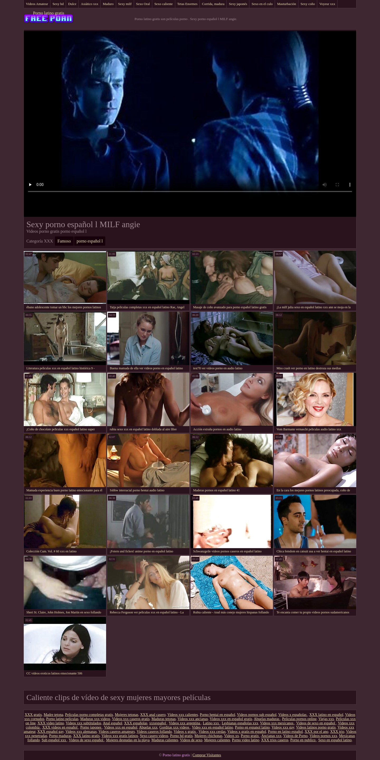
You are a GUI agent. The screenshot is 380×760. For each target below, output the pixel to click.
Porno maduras (60, 736)
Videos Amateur (37, 4)
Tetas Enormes (187, 4)
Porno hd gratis (181, 736)
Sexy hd (58, 4)
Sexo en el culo (262, 4)
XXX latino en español (326, 715)
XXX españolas (135, 723)
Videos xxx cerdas (212, 732)
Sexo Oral (143, 4)
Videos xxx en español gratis (231, 719)
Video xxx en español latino (212, 727)
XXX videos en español (60, 727)
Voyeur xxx (327, 4)
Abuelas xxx (148, 727)
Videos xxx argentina (185, 723)
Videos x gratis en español (246, 732)
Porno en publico (303, 740)
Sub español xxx (54, 740)
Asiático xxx (89, 4)
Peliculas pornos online (299, 719)
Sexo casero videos (154, 736)
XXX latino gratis (86, 736)
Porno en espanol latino (252, 727)
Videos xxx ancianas (193, 719)
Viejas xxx (326, 719)
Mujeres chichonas (208, 736)
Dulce (72, 4)
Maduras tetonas (163, 719)
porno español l (90, 241)
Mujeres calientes (217, 740)
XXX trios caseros (274, 740)
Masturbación (286, 4)
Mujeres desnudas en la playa (128, 740)
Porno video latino (245, 740)
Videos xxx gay (283, 727)
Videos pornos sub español (257, 715)
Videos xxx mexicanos (277, 723)
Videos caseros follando (154, 732)
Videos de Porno (295, 736)
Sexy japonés (238, 4)
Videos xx (231, 736)
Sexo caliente (163, 4)
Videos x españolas (293, 715)
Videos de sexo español (86, 740)
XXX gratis (33, 715)
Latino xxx (211, 723)
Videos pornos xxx (323, 736)
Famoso (64, 241)
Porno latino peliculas (62, 719)
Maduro (108, 4)
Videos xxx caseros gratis (131, 719)
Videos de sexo (191, 740)
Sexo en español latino (335, 740)
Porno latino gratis (48, 13)
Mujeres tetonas (126, 715)
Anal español (112, 723)
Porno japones (91, 727)
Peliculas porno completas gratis (89, 715)
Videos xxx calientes (182, 715)
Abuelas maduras (267, 719)
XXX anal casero (152, 715)
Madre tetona (53, 715)
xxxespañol (158, 723)
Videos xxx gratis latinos (119, 736)
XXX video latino (50, 723)
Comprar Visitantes (207, 755)
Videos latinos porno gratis (316, 727)
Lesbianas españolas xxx (240, 723)
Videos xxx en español (120, 727)
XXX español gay (50, 732)
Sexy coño (308, 4)
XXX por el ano (316, 732)
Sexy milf (125, 4)
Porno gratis (250, 736)
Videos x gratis (185, 732)
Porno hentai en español (217, 715)
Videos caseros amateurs (116, 732)
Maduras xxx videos (95, 719)
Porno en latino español (285, 732)
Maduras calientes (164, 740)
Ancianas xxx (271, 736)
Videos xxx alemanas (81, 732)
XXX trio (337, 732)
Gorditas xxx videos (174, 727)
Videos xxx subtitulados (83, 723)
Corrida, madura (213, 4)
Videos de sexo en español (316, 723)
